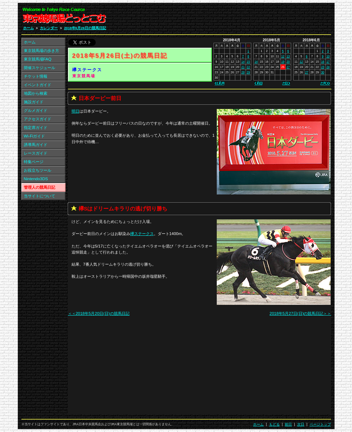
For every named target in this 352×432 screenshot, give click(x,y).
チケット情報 (35, 76)
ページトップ (320, 424)
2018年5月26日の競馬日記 (85, 28)
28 (243, 72)
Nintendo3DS (36, 179)
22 (248, 67)
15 (248, 61)
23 (322, 67)
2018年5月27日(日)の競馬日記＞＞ (300, 313)
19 (282, 61)
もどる (274, 424)
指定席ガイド (35, 127)
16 (322, 61)
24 (328, 67)
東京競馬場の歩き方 (41, 50)
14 (243, 61)
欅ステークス (87, 69)
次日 (300, 424)
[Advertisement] (246, 17)
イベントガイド (37, 85)
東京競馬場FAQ (38, 59)
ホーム (28, 28)
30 (322, 72)
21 (243, 67)
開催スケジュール (39, 68)
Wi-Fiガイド (34, 136)
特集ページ (33, 162)
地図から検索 (35, 93)
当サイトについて (39, 196)
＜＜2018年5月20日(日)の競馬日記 (99, 313)
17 (328, 61)
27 (288, 67)
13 (288, 56)
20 (288, 61)
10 (328, 56)
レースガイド (35, 153)
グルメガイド (35, 110)
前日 (288, 424)
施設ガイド (33, 102)
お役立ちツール (37, 170)
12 (282, 56)
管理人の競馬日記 (39, 187)
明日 (75, 111)
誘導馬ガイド (35, 144)
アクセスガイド (37, 119)
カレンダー (49, 28)
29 (248, 72)
